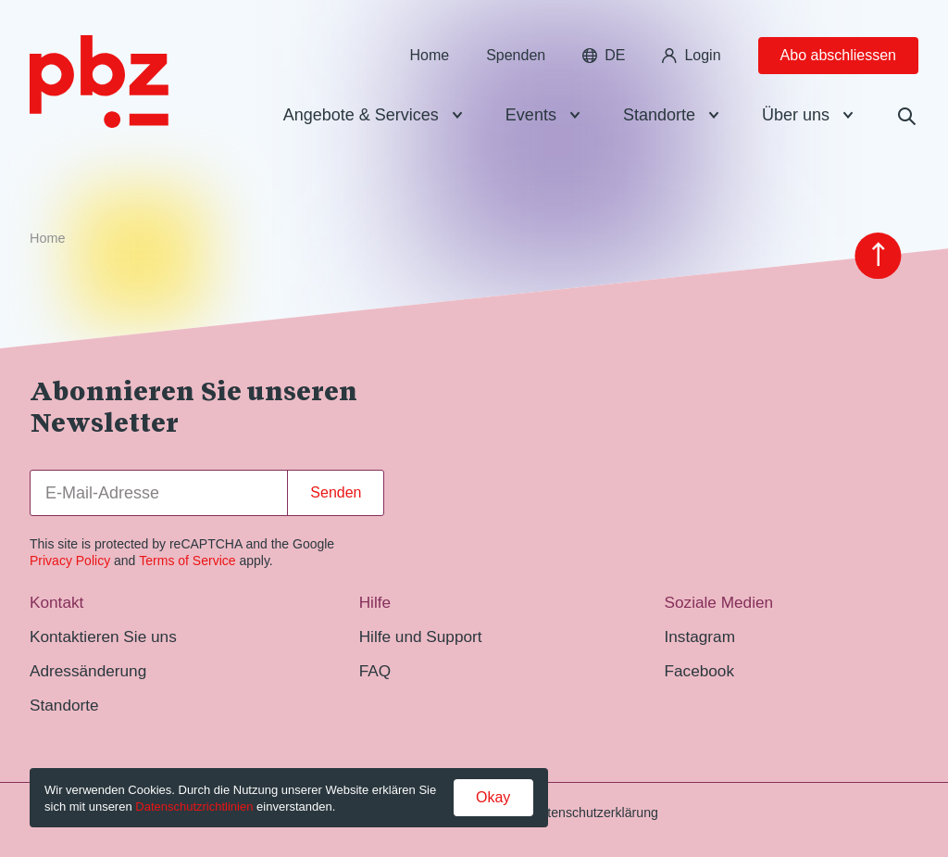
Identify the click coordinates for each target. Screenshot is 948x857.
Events (530, 115)
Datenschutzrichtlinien (194, 806)
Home (429, 55)
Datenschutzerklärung (594, 812)
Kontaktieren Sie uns (103, 636)
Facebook (699, 671)
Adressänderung (88, 671)
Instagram (699, 636)
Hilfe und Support (420, 636)
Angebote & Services (361, 115)
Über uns (796, 115)
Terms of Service (187, 560)
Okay (493, 797)
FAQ (375, 671)
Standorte (659, 115)
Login (691, 55)
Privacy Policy (70, 560)
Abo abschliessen (838, 55)
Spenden (515, 55)
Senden (335, 492)
